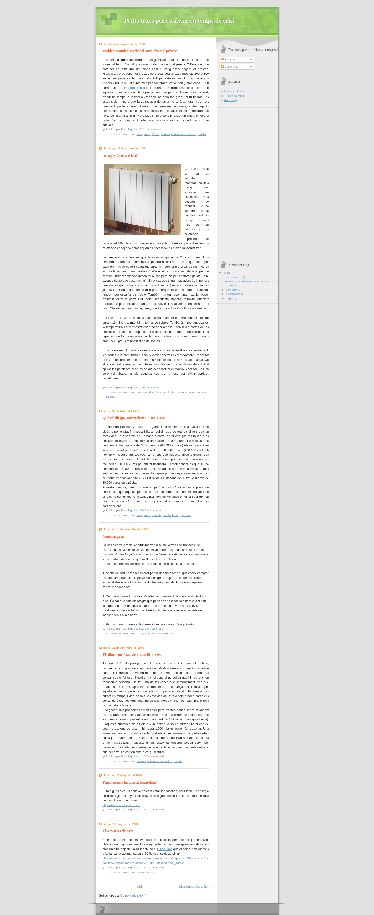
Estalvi (202, 134)
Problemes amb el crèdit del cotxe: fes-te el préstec (140, 51)
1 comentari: (154, 387)
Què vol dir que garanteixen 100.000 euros (134, 418)
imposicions (133, 87)
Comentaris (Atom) (133, 895)
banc (140, 134)
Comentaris (229, 66)
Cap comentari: (154, 510)
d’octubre (232, 289)
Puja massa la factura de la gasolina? (130, 782)
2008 (226, 273)
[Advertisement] (233, 179)
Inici (139, 886)
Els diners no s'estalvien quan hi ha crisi (132, 654)
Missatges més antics (194, 886)
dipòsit (133, 733)
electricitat (169, 392)
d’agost (230, 298)
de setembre (233, 294)
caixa (147, 134)
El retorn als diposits (118, 831)
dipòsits (156, 515)
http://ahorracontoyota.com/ (121, 805)
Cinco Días (164, 849)
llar (199, 392)
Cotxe (155, 134)
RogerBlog (230, 100)
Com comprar (113, 536)
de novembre (234, 277)
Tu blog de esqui (234, 95)
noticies (152, 872)
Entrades (228, 59)
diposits (165, 134)
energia (181, 392)
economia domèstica (183, 134)
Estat (175, 515)
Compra (141, 633)
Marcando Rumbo (234, 91)
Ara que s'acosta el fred (120, 155)
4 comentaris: (154, 129)
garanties (185, 515)
